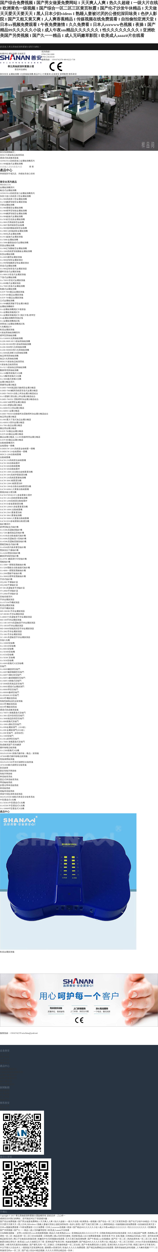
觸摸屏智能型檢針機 (9, 556)
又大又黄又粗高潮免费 (76, 1239)
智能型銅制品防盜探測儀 (11, 701)
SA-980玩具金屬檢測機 (10, 234)
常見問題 (5, 1096)
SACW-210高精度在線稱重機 (13, 460)
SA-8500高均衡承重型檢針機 (13, 547)
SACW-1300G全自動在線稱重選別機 (16, 472)
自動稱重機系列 (8, 1078)
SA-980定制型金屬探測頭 (11, 260)
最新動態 (5, 1090)
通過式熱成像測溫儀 (9, 158)
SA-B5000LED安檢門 (9, 695)
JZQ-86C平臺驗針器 (9, 582)
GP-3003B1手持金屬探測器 (12, 614)
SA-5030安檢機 (6, 660)
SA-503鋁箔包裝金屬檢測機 (12, 219)
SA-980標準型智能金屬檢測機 (13, 210)
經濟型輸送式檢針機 (9, 527)
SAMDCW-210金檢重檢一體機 (13, 451)
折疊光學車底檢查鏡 (9, 785)
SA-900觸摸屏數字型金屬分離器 (14, 303)
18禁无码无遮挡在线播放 (16, 1244)
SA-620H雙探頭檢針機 (10, 553)
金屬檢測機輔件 (7, 306)
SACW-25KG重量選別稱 (11, 512)
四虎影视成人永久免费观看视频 (86, 1236)
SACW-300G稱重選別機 (10, 480)
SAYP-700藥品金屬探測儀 (11, 298)
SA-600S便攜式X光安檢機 (11, 663)
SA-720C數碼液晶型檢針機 (12, 533)
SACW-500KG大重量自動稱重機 (14, 518)
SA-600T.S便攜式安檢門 (10, 681)
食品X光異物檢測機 (9, 358)
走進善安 (55, 74)
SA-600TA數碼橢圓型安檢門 (12, 678)
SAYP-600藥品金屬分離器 (11, 434)
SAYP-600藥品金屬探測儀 (11, 295)
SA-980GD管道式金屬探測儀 (13, 274)
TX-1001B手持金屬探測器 (11, 625)
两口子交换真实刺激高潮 (25, 1239)
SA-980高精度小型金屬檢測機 (13, 199)
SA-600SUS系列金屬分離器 (12, 422)
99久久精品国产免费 (137, 1233)
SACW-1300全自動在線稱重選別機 (15, 486)
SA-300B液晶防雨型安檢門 (12, 718)
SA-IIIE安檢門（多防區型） (12, 733)
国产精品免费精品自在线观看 (100, 1247)
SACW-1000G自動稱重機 (11, 509)
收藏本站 (4, 53)
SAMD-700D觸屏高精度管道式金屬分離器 (19, 390)
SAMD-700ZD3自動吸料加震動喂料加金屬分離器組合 (24, 414)
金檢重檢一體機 (7, 446)
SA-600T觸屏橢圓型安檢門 (12, 672)
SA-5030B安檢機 (7, 652)
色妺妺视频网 (72, 1242)
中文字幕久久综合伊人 (10, 1247)
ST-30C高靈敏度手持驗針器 (12, 588)
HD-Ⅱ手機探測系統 (8, 698)
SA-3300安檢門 (6, 736)
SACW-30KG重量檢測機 (11, 515)
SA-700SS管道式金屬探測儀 (12, 280)
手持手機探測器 (7, 608)
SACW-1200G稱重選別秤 (11, 483)
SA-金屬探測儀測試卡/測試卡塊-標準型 (17, 315)
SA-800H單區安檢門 (9, 689)
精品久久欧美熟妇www (60, 1233)
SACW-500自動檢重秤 (10, 469)
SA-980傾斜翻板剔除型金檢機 (13, 228)
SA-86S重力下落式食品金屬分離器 (15, 419)
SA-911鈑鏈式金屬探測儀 (11, 237)
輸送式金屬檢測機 (8, 190)
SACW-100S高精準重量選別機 (13, 475)
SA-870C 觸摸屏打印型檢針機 (13, 559)
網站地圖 (13, 53)
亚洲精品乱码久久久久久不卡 (85, 1233)
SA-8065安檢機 (6, 649)
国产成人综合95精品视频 (33, 1250)
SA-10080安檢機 (7, 643)
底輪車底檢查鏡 (7, 791)
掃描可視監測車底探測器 (11, 794)
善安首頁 (4, 74)
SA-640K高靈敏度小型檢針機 (13, 538)
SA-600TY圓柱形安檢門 (10, 675)
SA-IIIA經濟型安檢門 (9, 739)
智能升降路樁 (6, 773)
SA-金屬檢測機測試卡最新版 (13, 309)
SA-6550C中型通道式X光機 (12, 805)
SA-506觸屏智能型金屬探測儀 (13, 202)
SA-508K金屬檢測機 (9, 239)
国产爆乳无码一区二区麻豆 (42, 1244)
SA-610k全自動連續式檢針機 (13, 535)
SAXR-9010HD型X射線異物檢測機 (15, 344)
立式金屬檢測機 (7, 300)
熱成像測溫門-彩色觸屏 (10, 744)
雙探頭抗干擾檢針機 (9, 550)
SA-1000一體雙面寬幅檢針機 (13, 565)
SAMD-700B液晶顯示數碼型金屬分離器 (18, 387)
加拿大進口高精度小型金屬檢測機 (15, 196)
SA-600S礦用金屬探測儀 (11, 257)
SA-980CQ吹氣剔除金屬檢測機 (14, 231)
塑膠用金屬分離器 (8, 385)
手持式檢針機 (6, 579)
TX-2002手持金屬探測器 (11, 631)
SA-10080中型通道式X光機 (12, 808)
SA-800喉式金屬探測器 (10, 283)
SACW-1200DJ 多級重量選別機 (14, 506)
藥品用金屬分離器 (8, 428)
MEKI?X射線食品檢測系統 (12, 155)
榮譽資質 (5, 1057)
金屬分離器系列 (8, 1075)
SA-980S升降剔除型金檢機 (12, 222)
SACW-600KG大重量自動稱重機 (14, 489)
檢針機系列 (6, 1081)
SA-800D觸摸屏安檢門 (10, 669)
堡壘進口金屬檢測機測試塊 (12, 324)
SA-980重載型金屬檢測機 (11, 208)
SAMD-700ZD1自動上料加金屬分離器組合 (19, 393)
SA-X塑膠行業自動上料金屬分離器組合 (17, 396)
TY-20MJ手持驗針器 (9, 594)
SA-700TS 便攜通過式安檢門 (13, 713)
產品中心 (38, 74)
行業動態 (5, 1093)
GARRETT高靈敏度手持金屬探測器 (16, 617)
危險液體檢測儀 (7, 759)
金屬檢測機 (14, 74)
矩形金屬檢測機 (7, 254)
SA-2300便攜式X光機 (9, 750)
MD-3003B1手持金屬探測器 (12, 611)
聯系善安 (73, 74)
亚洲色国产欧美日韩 (55, 1242)
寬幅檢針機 (5, 562)
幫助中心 (5, 1100)
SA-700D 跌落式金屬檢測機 (12, 286)
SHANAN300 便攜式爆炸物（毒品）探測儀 (19, 753)
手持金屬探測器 (7, 599)
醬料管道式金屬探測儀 (10, 271)
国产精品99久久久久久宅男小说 (93, 1242)
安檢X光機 (5, 640)
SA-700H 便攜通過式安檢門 (12, 742)
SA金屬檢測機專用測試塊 (11, 318)
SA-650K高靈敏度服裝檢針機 (13, 541)
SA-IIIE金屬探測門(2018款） (13, 730)
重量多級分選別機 (8, 492)
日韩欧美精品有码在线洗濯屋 (113, 1233)
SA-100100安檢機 (8, 646)
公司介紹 (5, 1053)
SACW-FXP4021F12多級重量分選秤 (16, 495)
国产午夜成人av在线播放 (99, 1239)
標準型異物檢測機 (8, 335)
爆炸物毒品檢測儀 (8, 747)
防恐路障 (4, 768)
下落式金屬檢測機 (8, 277)
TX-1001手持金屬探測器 (11, 634)
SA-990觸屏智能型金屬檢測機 (13, 213)
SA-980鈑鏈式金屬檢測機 (11, 164)
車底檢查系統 (6, 776)
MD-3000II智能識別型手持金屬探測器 (17, 628)
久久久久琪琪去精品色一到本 (59, 1250)
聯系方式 (5, 1109)
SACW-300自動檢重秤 (10, 463)
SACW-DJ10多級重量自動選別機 (14, 521)
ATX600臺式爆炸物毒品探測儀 (13, 756)
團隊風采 (5, 1063)
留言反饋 (5, 1106)
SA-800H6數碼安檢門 (9, 692)
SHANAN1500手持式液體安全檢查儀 (16, 762)
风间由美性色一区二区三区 (139, 1239)
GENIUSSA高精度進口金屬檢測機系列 (17, 161)
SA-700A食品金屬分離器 (11, 425)
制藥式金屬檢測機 (8, 289)
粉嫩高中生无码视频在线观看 (51, 1239)
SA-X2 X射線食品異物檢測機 (13, 367)
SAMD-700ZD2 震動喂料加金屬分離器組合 (19, 399)
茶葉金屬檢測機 (7, 245)
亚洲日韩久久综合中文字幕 (120, 1244)
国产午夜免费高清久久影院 (94, 1244)
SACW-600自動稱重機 (10, 466)
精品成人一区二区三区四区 (121, 1242)
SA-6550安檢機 (6, 654)
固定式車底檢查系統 (9, 779)
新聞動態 (64, 74)
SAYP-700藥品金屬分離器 (11, 431)
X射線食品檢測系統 (9, 364)
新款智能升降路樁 (8, 771)
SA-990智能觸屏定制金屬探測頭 (14, 263)
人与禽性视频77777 (145, 1247)
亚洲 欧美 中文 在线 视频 (113, 1236)
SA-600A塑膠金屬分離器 (11, 405)
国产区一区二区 (118, 1239)
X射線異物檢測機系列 (11, 1072)
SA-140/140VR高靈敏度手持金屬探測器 (17, 623)
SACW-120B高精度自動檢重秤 (13, 501)
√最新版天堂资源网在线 (33, 1247)
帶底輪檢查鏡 (6, 782)
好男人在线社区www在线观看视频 (32, 1233)
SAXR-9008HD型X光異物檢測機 (14, 350)
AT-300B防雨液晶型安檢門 (12, 684)
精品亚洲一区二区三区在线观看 (28, 1236)
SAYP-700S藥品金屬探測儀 (12, 292)
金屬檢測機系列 (8, 1069)
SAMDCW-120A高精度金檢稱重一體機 (17, 448)
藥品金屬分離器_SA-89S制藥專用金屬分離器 (20, 437)
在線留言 (21, 53)
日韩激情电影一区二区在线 (68, 1244)
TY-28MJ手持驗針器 (9, 591)
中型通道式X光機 (8, 800)
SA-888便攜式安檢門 (9, 721)
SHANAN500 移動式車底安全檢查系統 (17, 797)
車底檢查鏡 (5, 788)
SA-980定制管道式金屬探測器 (13, 269)
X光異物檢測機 (26, 74)
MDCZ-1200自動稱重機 (10, 454)
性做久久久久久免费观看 (74, 1247)
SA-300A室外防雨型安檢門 (12, 715)
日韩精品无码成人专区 (136, 1236)
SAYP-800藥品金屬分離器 (11, 440)
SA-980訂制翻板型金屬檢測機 (13, 248)
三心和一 (61, 1215)
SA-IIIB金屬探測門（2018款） (13, 727)
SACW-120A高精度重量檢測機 (13, 498)
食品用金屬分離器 (8, 417)
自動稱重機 (5, 457)
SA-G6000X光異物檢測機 (11, 338)
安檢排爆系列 (7, 1084)
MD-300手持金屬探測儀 (10, 620)
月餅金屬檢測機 (7, 205)
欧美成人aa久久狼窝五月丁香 (31, 1242)
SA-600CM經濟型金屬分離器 (13, 402)
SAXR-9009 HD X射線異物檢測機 (15, 341)
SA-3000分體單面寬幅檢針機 (13, 576)
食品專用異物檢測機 (9, 356)
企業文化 (5, 1060)
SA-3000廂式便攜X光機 (10, 379)
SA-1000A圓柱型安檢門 (10, 724)
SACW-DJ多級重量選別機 (11, 504)
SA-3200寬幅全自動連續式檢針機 (15, 567)
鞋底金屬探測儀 (7, 329)
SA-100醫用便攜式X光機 (11, 373)
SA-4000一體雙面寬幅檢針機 (13, 570)
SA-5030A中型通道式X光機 (12, 802)
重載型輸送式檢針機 (9, 544)
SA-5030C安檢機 (7, 657)
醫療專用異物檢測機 (9, 370)
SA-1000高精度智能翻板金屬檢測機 (16, 251)
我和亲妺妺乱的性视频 (125, 1247)
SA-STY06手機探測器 (9, 602)
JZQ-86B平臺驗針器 (9, 585)
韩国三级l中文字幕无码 (144, 1244)
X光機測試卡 (6, 327)
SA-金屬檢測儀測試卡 (10, 312)
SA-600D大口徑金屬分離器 (12, 408)
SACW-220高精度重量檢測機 (13, 477)
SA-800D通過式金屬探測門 (12, 686)
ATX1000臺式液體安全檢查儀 (13, 765)
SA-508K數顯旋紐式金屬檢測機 (14, 242)
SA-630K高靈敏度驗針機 (11, 530)
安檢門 (3, 666)
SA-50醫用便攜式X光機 (10, 376)
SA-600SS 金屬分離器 (9, 411)
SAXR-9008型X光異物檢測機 (13, 347)
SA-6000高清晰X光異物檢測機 (13, 353)
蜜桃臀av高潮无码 (53, 1247)
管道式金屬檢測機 (8, 266)
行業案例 (46, 74)
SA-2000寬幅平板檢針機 (11, 573)
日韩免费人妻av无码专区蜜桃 (57, 1236)
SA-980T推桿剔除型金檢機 (12, 225)
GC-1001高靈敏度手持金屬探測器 (15, 637)
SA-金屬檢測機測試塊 (10, 321)
